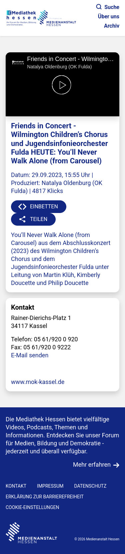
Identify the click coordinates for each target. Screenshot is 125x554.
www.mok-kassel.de (37, 381)
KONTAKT (16, 486)
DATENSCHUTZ (90, 486)
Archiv (111, 26)
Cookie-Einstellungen (32, 507)
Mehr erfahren (92, 464)
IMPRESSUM (50, 486)
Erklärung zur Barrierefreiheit (45, 496)
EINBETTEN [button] (44, 206)
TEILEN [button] (38, 219)
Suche (107, 7)
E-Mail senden (29, 355)
